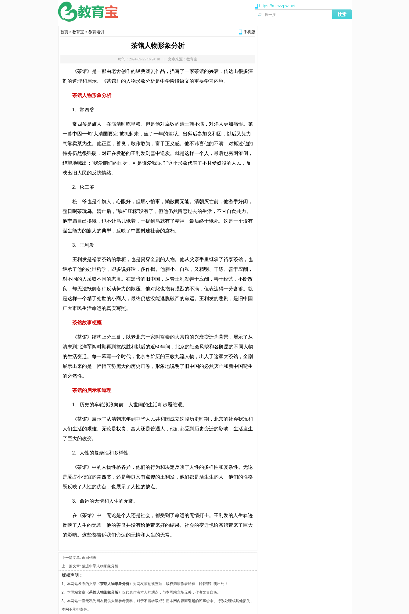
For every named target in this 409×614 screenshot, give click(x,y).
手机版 (249, 32)
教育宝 (78, 32)
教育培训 (96, 32)
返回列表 (89, 557)
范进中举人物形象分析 (100, 566)
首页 (64, 32)
